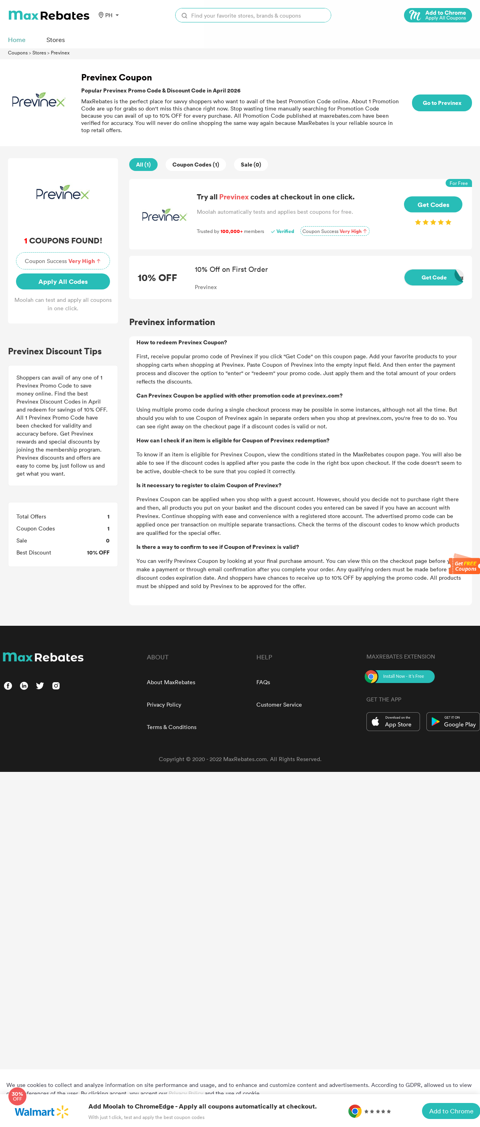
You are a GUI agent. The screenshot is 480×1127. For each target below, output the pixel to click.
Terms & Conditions (171, 727)
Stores (39, 52)
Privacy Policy (164, 704)
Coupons (18, 52)
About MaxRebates (171, 682)
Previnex (60, 52)
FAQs (263, 682)
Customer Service (279, 704)
